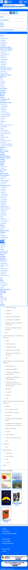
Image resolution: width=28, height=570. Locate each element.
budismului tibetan (13, 34)
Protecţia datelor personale (9, 533)
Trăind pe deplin (6, 488)
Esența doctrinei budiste (17, 504)
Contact (4, 529)
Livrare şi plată (6, 541)
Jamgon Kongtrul (20, 16)
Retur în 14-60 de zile (8, 543)
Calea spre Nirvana (6, 521)
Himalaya (18, 19)
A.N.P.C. (4, 551)
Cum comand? (6, 539)
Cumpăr (5, 29)
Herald (17, 18)
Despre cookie (6, 549)
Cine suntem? (6, 531)
